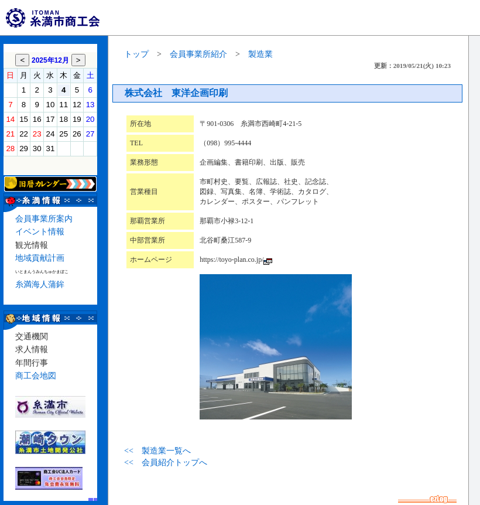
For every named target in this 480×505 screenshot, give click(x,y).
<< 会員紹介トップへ (165, 462)
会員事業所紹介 (198, 54)
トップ (136, 54)
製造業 (260, 54)
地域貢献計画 (39, 258)
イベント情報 (39, 231)
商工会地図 (35, 375)
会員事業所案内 (44, 218)
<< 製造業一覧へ (157, 450)
